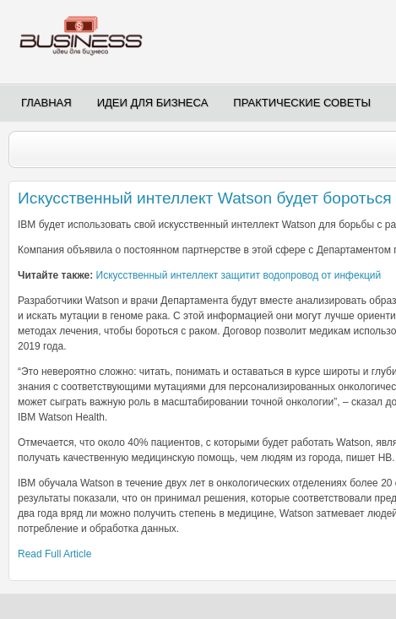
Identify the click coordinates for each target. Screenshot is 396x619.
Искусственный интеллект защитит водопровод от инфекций (239, 275)
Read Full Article (54, 554)
